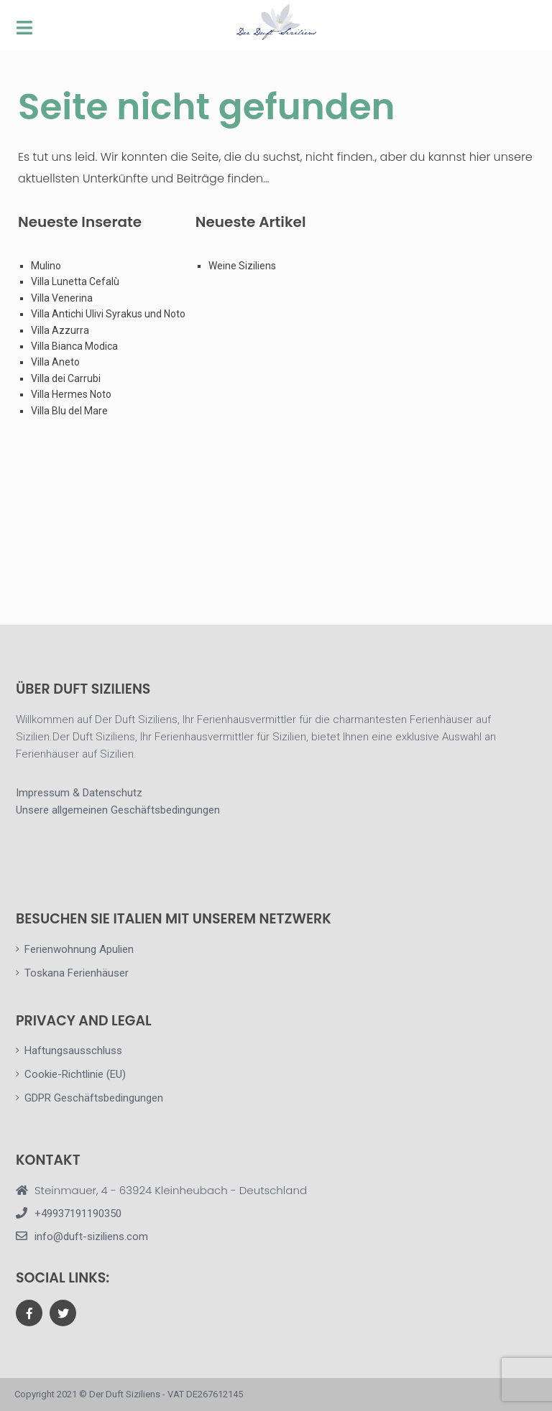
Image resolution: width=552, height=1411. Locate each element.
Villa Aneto (55, 362)
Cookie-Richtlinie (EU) (75, 1074)
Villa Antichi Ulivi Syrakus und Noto (109, 314)
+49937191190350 (77, 1213)
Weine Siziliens (242, 265)
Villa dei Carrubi (66, 378)
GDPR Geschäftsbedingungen (93, 1097)
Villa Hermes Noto (71, 394)
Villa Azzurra (60, 330)
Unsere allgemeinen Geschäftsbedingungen (118, 810)
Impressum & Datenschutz (79, 792)
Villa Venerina (62, 298)
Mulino (46, 265)
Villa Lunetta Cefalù (75, 281)
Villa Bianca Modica (74, 346)
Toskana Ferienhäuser (76, 973)
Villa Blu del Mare (69, 410)
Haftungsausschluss (73, 1050)
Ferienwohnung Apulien (79, 949)
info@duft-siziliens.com (91, 1236)
